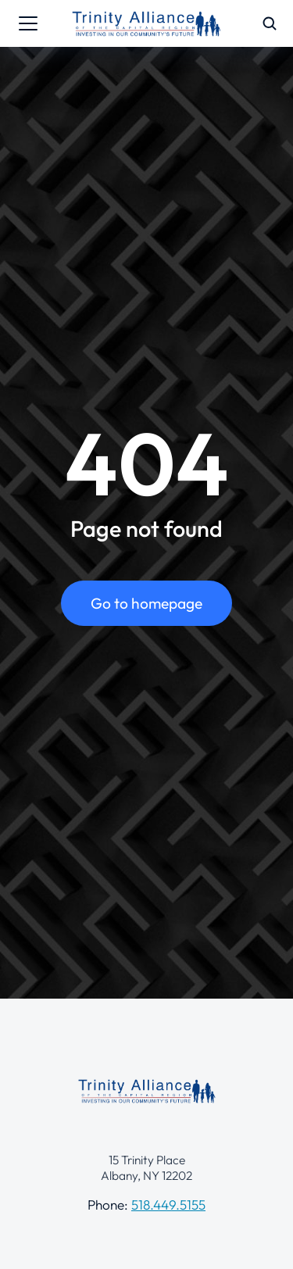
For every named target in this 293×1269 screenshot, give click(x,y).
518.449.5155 (168, 1204)
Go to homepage (146, 603)
